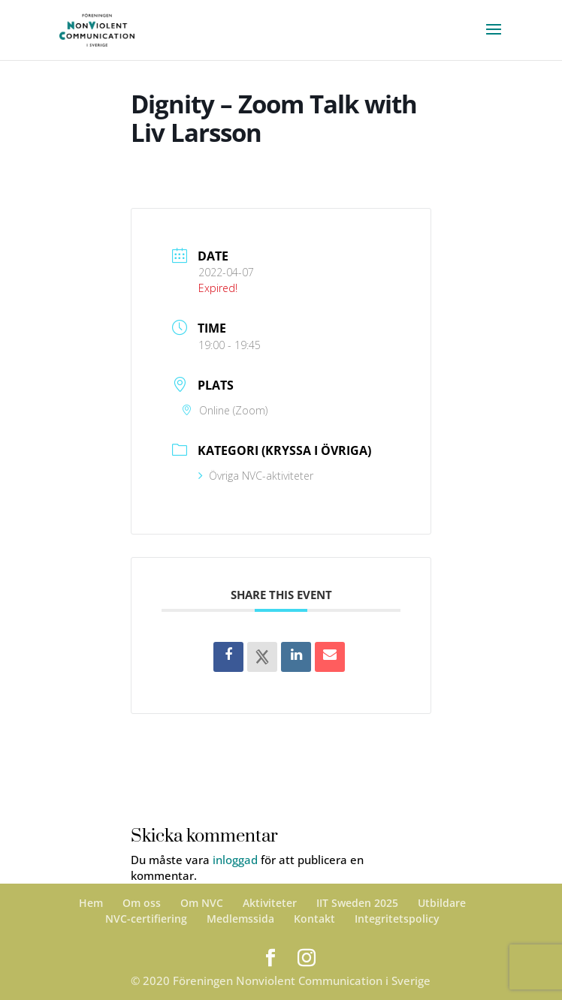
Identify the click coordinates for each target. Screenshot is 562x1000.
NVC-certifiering (146, 918)
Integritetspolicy (397, 918)
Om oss (141, 903)
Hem (91, 903)
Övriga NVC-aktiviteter (255, 475)
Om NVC (201, 903)
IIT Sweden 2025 (357, 903)
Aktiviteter (270, 903)
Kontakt (314, 918)
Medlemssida (240, 918)
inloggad (235, 859)
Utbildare (442, 903)
